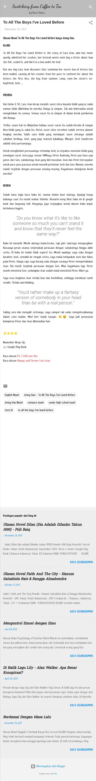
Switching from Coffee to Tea (36, 6)
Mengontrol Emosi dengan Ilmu (29, 623)
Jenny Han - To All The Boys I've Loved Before (49, 395)
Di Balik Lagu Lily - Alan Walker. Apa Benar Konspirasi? (40, 670)
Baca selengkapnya (81, 562)
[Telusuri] (90, 7)
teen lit (9, 410)
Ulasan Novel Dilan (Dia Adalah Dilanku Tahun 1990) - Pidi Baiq (42, 527)
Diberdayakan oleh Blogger (48, 766)
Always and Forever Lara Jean (33, 360)
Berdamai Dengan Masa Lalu (27, 717)
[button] (90, 23)
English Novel (12, 395)
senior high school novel (62, 402)
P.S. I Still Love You (27, 356)
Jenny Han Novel (14, 402)
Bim (55, 774)
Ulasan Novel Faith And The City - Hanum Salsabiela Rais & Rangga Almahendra (38, 577)
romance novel (36, 402)
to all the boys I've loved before (35, 410)
